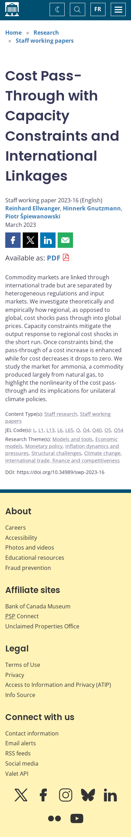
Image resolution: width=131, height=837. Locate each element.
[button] (13, 240)
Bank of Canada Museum (38, 606)
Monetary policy (44, 446)
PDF (53, 258)
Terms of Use (22, 665)
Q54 (118, 430)
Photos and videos (29, 547)
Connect (22, 616)
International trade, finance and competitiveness (62, 460)
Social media (21, 763)
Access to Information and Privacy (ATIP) (58, 685)
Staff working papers (45, 40)
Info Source (20, 695)
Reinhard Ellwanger (32, 208)
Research (46, 32)
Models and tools (72, 439)
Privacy (14, 675)
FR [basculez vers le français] (97, 9)
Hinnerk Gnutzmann (92, 208)
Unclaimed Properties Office (42, 626)
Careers (15, 527)
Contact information (32, 733)
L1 (41, 430)
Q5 (107, 430)
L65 (69, 430)
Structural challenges (56, 453)
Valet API (16, 773)
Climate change (102, 453)
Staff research (60, 414)
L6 (60, 430)
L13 (50, 430)
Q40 (97, 430)
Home (13, 32)
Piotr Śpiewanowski (32, 216)
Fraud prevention (28, 568)
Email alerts (20, 743)
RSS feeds (18, 753)
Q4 (86, 430)
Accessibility (21, 538)
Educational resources (34, 558)
